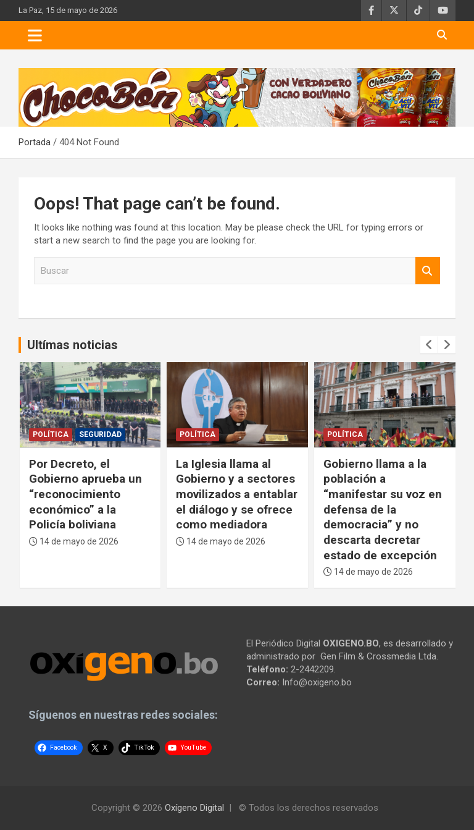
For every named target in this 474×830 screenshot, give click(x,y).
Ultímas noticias (72, 344)
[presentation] (429, 345)
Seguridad (100, 434)
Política (51, 434)
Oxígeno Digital (194, 807)
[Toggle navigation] (35, 35)
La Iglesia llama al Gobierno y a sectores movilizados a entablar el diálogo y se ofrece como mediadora (236, 494)
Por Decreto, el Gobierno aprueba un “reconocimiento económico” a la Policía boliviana (85, 494)
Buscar (427, 271)
